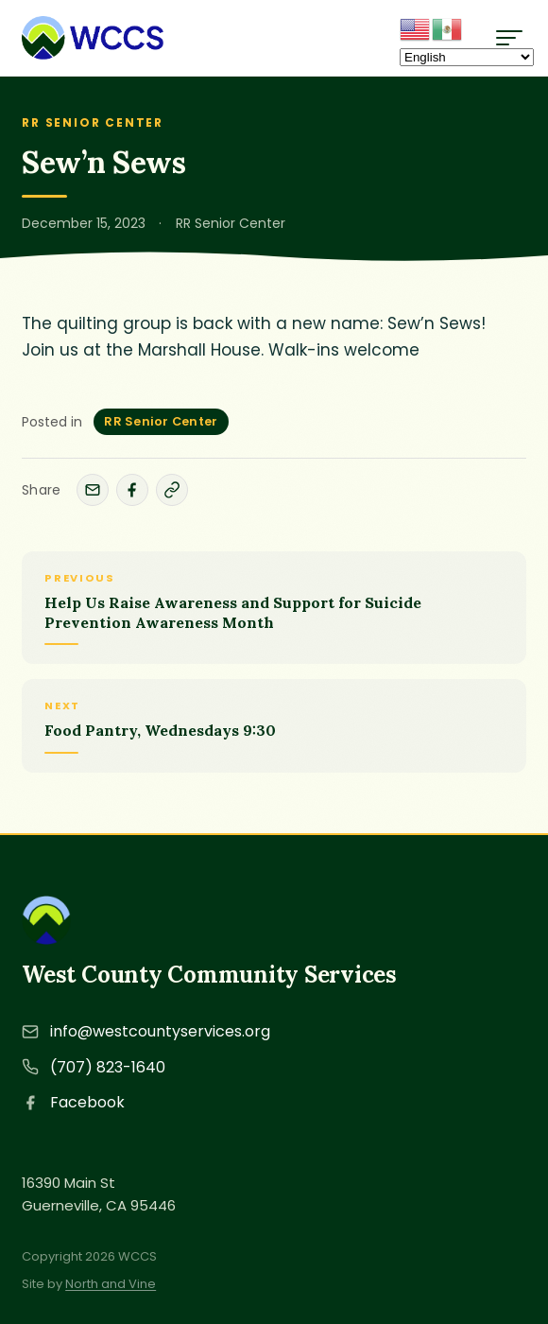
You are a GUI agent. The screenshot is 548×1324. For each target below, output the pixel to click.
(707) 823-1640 (107, 1067)
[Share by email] (93, 490)
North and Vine (110, 1284)
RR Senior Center (160, 421)
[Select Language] (467, 57)
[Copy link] (172, 490)
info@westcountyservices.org (160, 1031)
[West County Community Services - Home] (92, 38)
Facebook (87, 1102)
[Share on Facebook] (132, 490)
